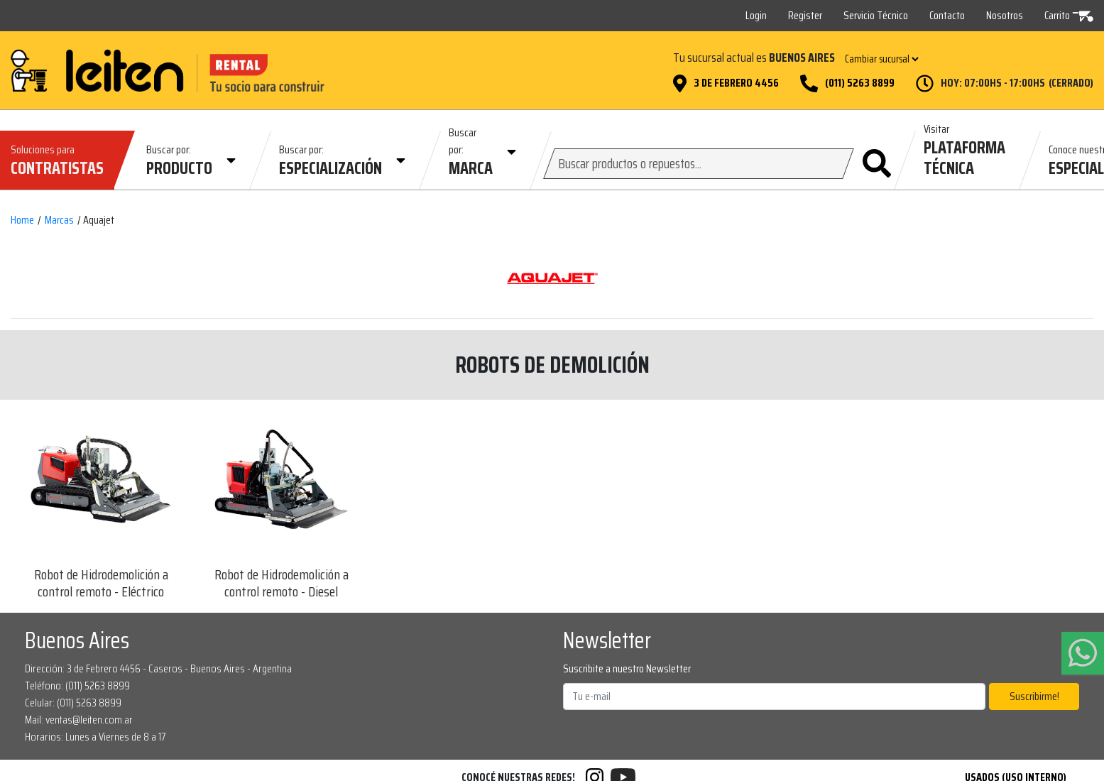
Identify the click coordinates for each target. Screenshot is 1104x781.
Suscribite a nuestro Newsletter (627, 668)
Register (805, 15)
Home (22, 220)
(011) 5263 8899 (860, 83)
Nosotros (1004, 15)
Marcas (59, 220)
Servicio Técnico (875, 15)
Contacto (947, 15)
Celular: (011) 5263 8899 (73, 702)
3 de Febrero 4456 (736, 83)
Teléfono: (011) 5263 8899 (77, 685)
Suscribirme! (1034, 696)
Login (756, 15)
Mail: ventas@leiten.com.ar (79, 719)
